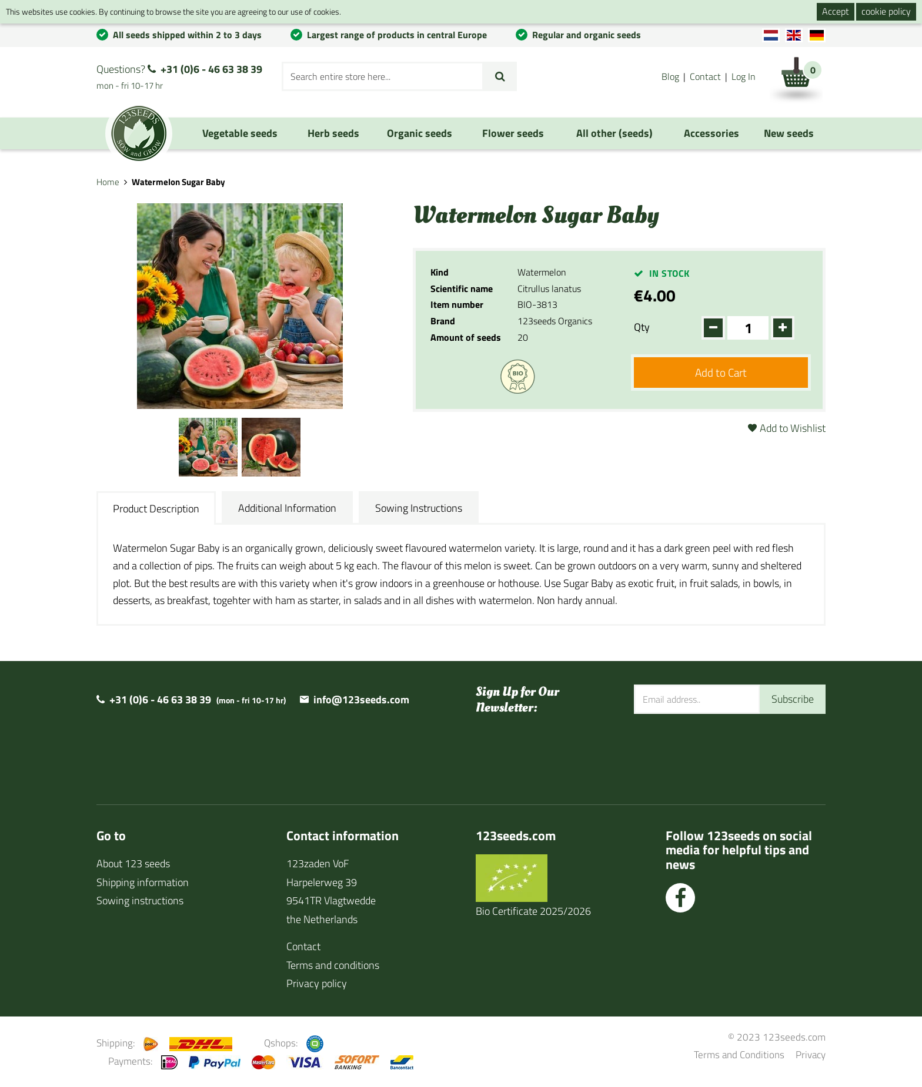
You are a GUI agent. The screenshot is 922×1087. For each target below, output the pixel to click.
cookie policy (886, 11)
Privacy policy (316, 983)
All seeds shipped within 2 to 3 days (187, 35)
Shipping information (142, 882)
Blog (670, 76)
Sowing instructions (139, 900)
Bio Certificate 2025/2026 (533, 911)
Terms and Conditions (739, 1054)
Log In (743, 76)
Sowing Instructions (418, 508)
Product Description (156, 508)
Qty (642, 327)
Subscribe (792, 699)
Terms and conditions (332, 965)
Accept (835, 11)
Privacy (811, 1054)
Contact (705, 76)
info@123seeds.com (361, 699)
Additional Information (287, 508)
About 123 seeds (133, 863)
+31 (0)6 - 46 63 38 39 (211, 69)
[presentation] (723, 752)
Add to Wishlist (793, 428)
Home (107, 182)
